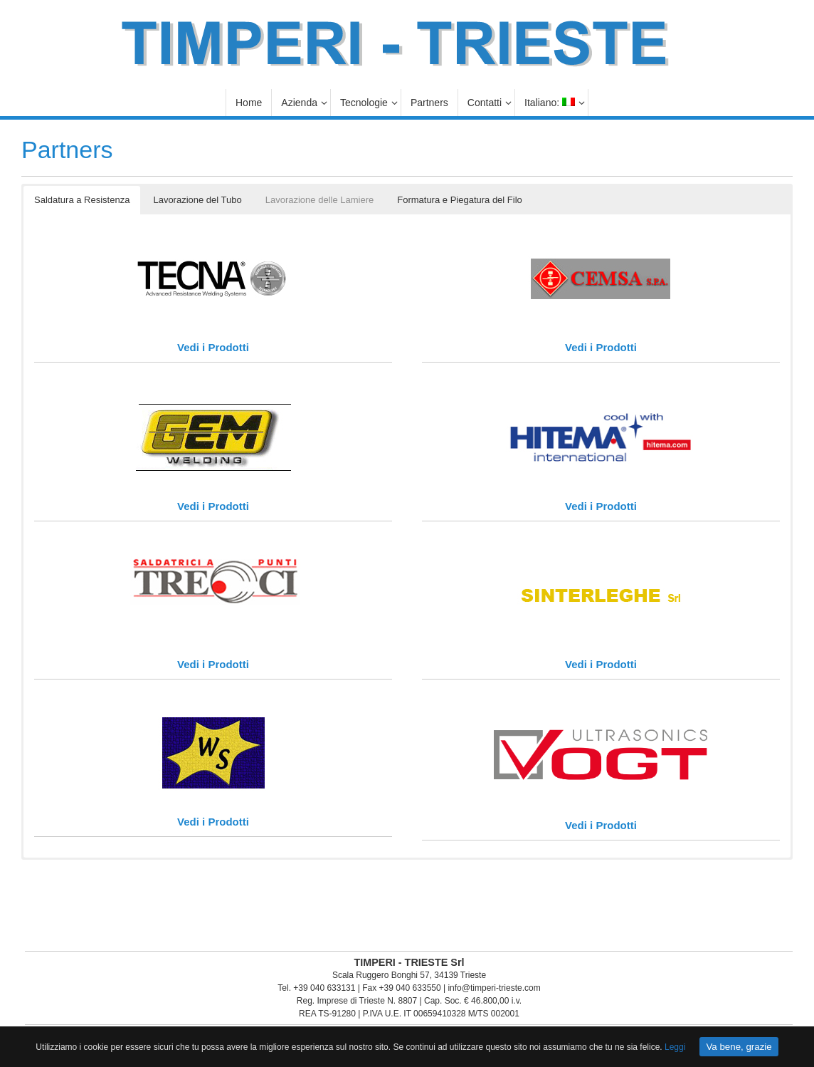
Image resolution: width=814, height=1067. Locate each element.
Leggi (675, 1047)
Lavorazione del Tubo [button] (197, 199)
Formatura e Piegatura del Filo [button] (459, 199)
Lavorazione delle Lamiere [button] (319, 199)
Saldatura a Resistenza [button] (82, 199)
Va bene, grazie (738, 1046)
